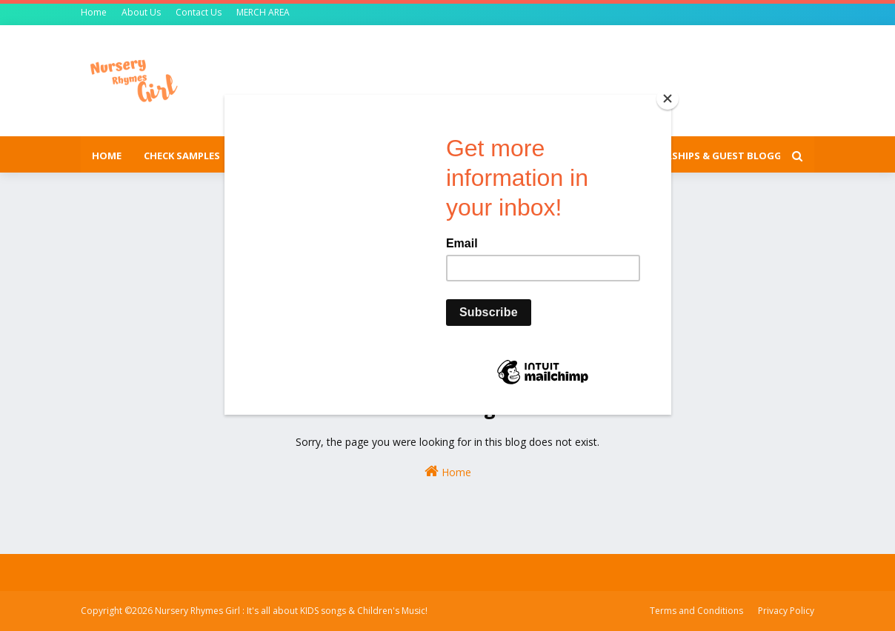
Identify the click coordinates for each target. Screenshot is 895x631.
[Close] (667, 98)
